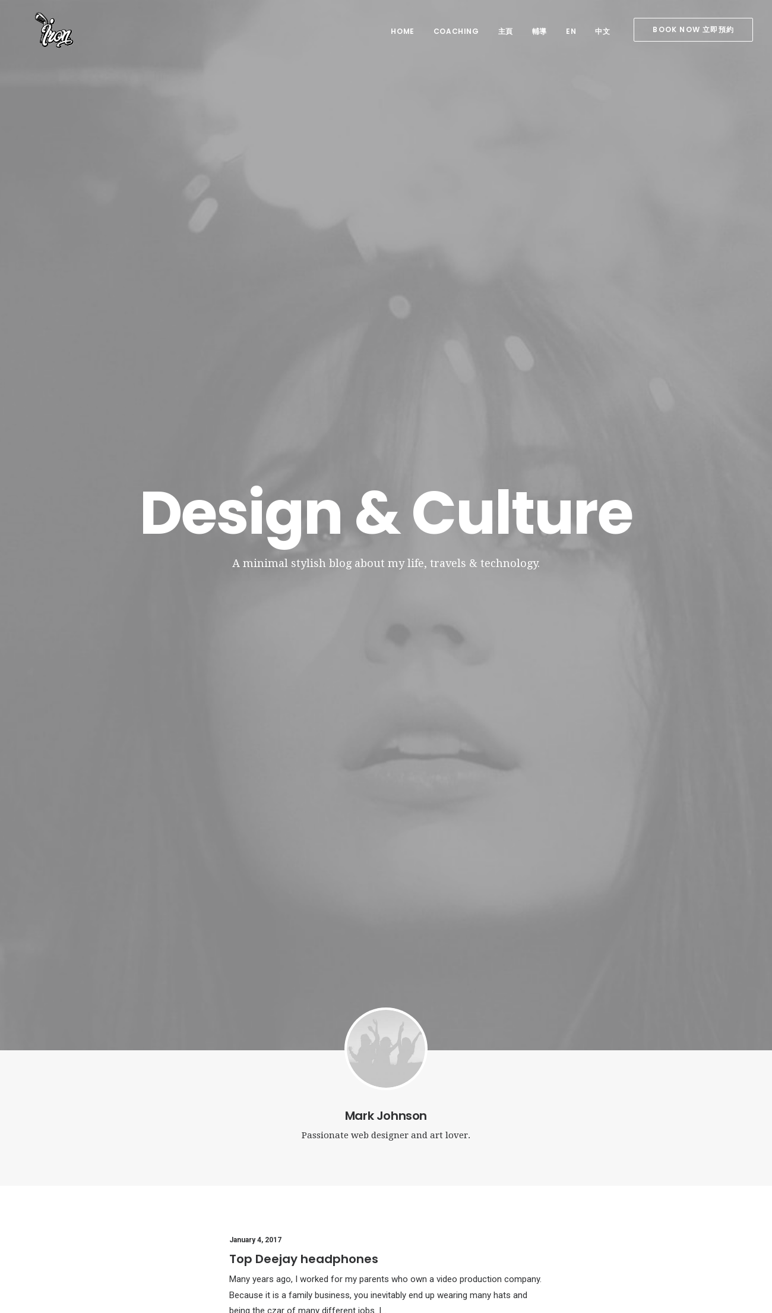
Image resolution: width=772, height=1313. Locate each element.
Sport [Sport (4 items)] (671, 1173)
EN (571, 31)
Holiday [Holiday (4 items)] (672, 1156)
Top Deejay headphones (303, 551)
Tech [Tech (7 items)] (630, 1190)
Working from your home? (459, 1230)
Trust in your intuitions (297, 718)
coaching (456, 31)
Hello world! (253, 1156)
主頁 (505, 31)
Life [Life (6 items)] (705, 1156)
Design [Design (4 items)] (601, 1156)
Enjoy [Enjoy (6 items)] (636, 1156)
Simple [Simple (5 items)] (636, 1173)
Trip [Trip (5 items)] (695, 1190)
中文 (602, 31)
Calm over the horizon (273, 1186)
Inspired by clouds (266, 1215)
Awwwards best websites (307, 885)
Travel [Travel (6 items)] (663, 1190)
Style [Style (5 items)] (599, 1190)
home (402, 31)
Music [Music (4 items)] (600, 1173)
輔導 (539, 31)
